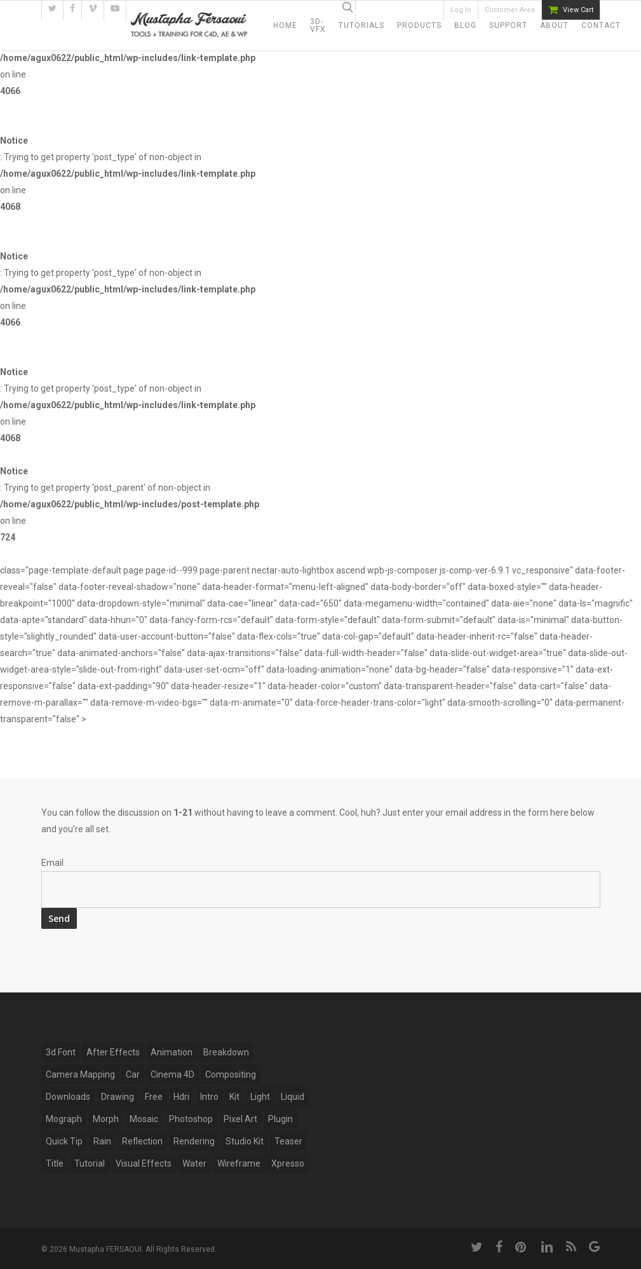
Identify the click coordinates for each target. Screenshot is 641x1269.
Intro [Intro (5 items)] (209, 1097)
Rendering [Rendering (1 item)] (194, 1141)
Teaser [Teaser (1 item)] (288, 1141)
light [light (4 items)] (260, 1097)
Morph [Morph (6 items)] (106, 1119)
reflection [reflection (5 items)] (142, 1141)
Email (52, 863)
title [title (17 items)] (55, 1163)
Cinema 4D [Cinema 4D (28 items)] (172, 1074)
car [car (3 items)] (133, 1074)
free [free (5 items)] (154, 1097)
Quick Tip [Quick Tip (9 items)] (64, 1141)
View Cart (578, 10)
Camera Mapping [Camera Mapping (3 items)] (80, 1074)
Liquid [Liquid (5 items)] (292, 1097)
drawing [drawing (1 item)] (117, 1097)
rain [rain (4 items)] (102, 1141)
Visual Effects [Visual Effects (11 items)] (144, 1163)
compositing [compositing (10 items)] (230, 1074)
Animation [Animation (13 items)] (171, 1052)
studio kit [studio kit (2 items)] (245, 1141)
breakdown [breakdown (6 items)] (226, 1052)
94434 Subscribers (406, 10)
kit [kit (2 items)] (234, 1097)
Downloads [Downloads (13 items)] (68, 1097)
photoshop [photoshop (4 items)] (191, 1119)
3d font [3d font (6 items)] (61, 1052)
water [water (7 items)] (194, 1163)
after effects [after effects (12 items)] (113, 1052)
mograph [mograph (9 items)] (64, 1119)
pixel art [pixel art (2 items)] (240, 1119)
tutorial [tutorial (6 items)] (89, 1163)
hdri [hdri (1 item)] (181, 1097)
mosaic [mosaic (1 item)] (144, 1119)
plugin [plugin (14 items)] (280, 1119)
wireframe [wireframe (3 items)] (238, 1163)
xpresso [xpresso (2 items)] (287, 1163)
